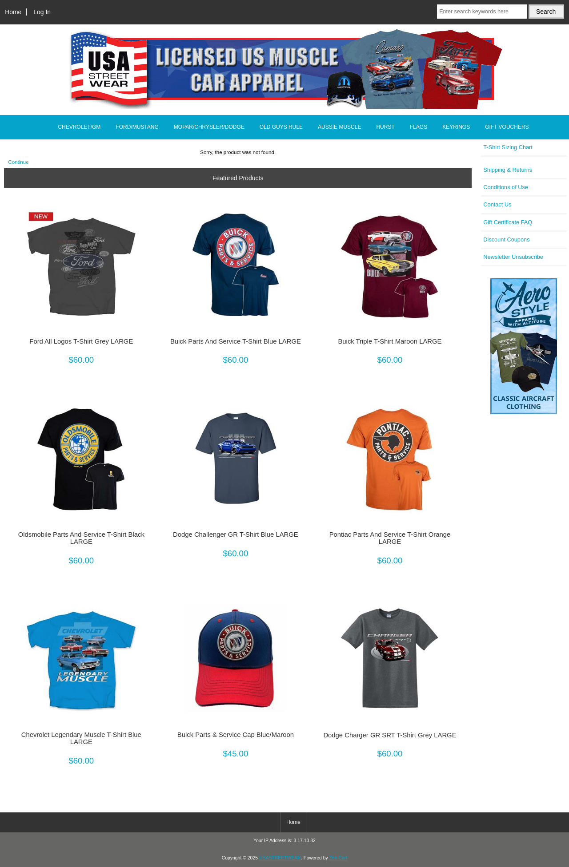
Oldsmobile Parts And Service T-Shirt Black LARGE (81, 538)
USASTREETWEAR (280, 857)
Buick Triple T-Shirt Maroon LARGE (389, 341)
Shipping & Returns (507, 169)
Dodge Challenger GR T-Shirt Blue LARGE (235, 534)
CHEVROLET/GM (79, 127)
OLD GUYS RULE (281, 127)
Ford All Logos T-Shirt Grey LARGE (81, 341)
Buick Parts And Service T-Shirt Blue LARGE (235, 341)
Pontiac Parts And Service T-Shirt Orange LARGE (390, 538)
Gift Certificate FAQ (507, 222)
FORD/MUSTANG (137, 127)
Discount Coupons (506, 239)
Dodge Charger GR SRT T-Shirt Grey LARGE (389, 735)
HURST (385, 127)
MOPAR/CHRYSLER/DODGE (209, 127)
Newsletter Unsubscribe (513, 256)
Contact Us (497, 204)
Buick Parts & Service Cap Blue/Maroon (235, 734)
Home (13, 12)
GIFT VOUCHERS (507, 127)
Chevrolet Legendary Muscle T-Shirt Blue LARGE (81, 738)
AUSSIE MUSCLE (339, 127)
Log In (42, 12)
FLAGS (418, 127)
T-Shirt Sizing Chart (508, 147)
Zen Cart (338, 857)
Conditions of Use (505, 187)
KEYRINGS (456, 127)
